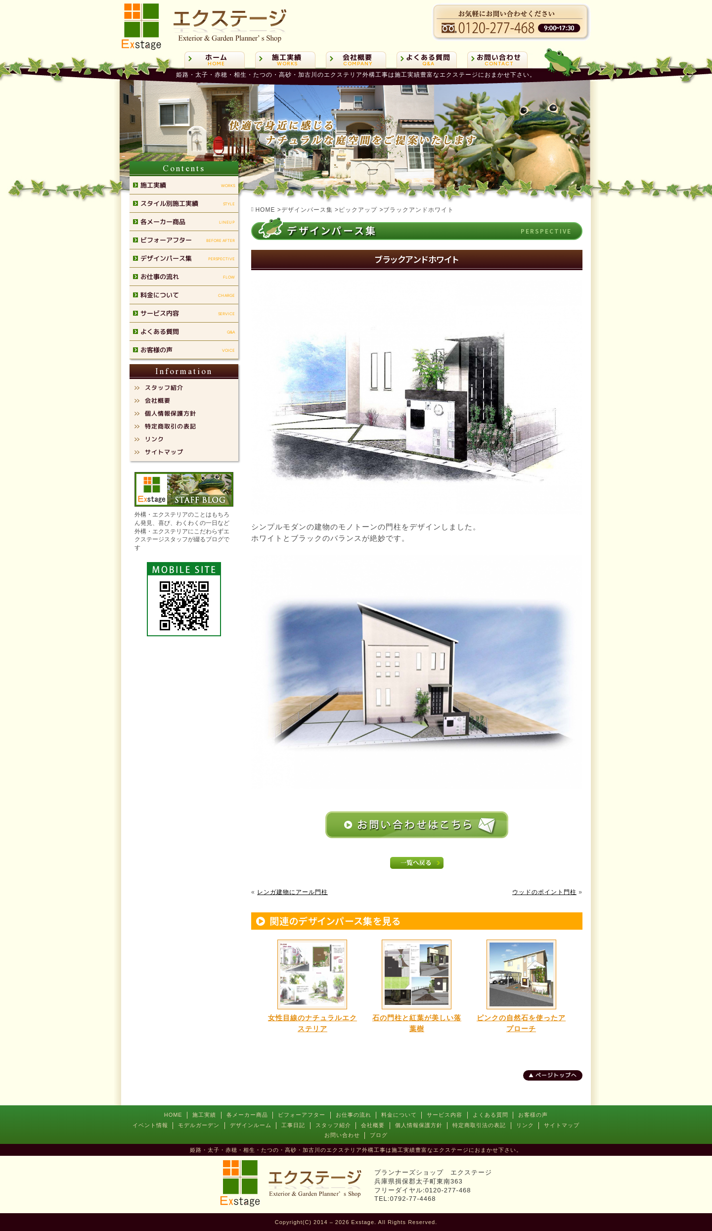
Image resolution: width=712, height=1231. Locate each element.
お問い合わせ (342, 1135)
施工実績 (204, 1115)
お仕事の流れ (353, 1115)
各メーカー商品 (247, 1115)
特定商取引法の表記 (479, 1125)
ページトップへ (556, 1075)
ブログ (379, 1135)
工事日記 (293, 1125)
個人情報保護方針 (419, 1125)
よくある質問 (490, 1115)
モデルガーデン (199, 1125)
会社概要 (373, 1125)
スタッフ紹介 (333, 1125)
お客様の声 (533, 1115)
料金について (399, 1115)
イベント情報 (150, 1125)
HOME (173, 1115)
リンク (525, 1125)
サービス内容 (444, 1115)
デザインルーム (250, 1125)
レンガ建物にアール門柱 (292, 892)
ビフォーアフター (301, 1115)
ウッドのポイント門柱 (544, 892)
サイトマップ (561, 1125)
